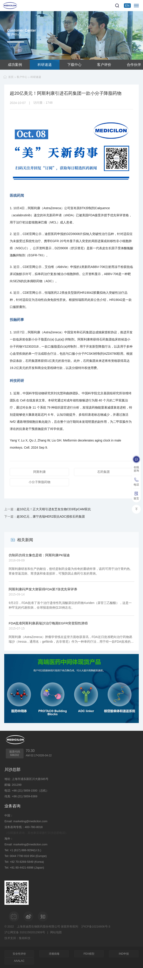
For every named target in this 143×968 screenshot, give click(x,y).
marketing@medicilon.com (30, 821)
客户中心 (22, 77)
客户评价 (104, 65)
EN (127, 5)
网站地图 (56, 932)
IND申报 (124, 953)
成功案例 (15, 65)
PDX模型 (88, 953)
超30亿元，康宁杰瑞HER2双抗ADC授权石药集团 (51, 516)
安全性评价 (19, 953)
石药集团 (103, 472)
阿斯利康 (39, 472)
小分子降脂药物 (39, 482)
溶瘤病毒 (54, 953)
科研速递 (45, 65)
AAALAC (19, 960)
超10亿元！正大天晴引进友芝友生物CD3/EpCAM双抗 (54, 509)
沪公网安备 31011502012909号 (24, 932)
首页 (11, 77)
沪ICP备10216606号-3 (95, 926)
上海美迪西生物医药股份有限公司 (38, 926)
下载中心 (74, 65)
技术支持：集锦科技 (17, 938)
